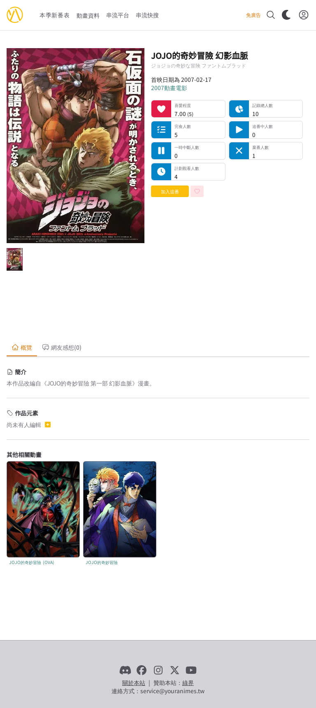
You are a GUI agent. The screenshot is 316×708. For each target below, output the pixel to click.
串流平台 (117, 15)
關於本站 (133, 682)
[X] (174, 670)
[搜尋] (271, 15)
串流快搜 (147, 15)
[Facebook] (141, 670)
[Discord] (125, 670)
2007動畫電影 (169, 88)
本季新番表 (55, 15)
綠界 (188, 682)
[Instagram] (158, 670)
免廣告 (253, 15)
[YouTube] (191, 670)
